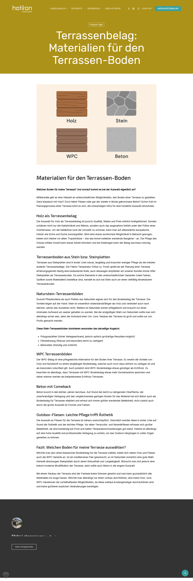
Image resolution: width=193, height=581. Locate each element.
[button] (6, 575)
